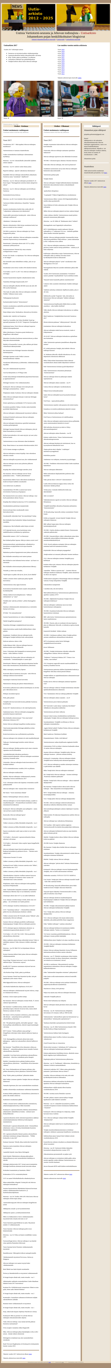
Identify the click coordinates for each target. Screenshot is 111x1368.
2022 (62, 55)
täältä (79, 78)
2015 (62, 68)
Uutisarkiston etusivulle (73, 39)
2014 (62, 70)
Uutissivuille (60, 39)
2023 (62, 53)
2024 (62, 51)
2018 (62, 64)
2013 (62, 72)
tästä (30, 1354)
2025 (62, 49)
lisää (105, 173)
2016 (62, 66)
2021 (62, 57)
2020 (62, 59)
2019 (62, 61)
